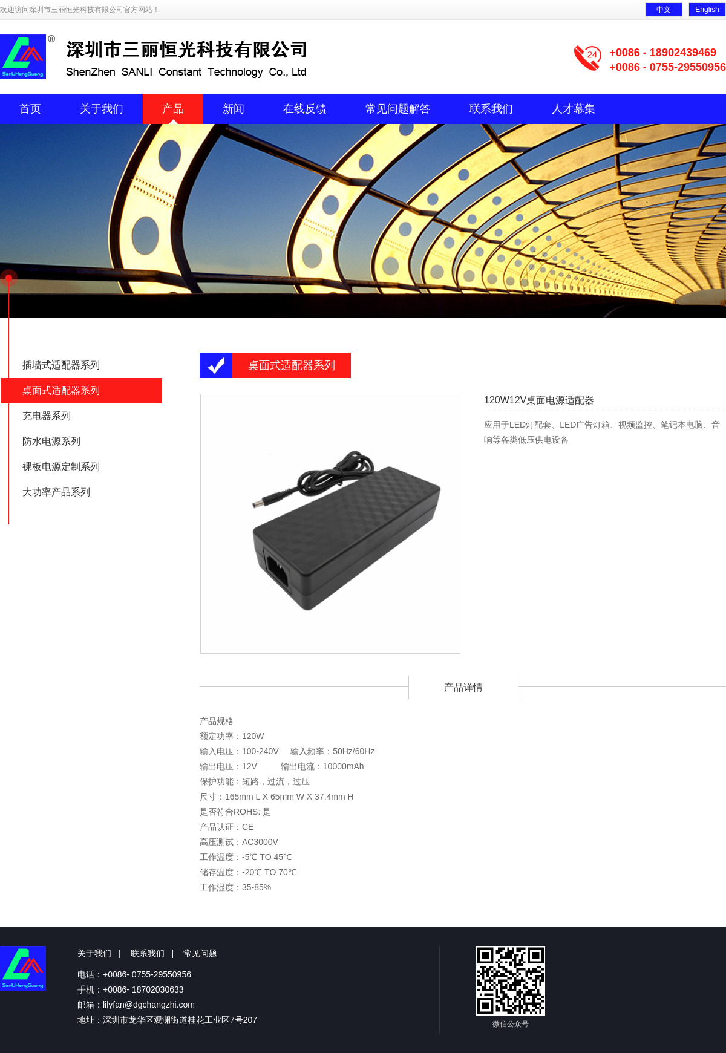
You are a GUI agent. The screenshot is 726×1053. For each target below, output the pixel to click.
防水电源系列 (51, 441)
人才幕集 (573, 109)
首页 (30, 109)
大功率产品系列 (56, 492)
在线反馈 (305, 109)
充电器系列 (46, 416)
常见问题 (200, 953)
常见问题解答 (398, 109)
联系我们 (491, 109)
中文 (663, 9)
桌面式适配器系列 (61, 390)
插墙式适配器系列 (61, 365)
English (707, 9)
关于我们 (101, 109)
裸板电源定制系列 (61, 466)
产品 (173, 109)
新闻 (233, 109)
